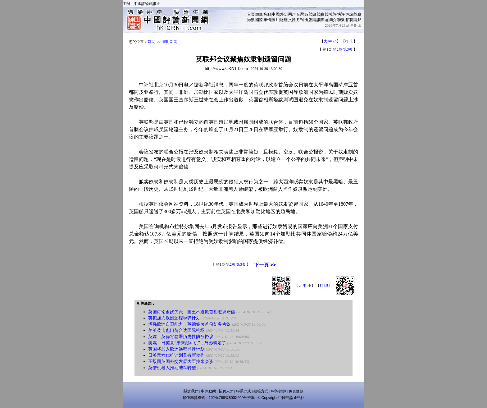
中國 (275, 14)
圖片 (275, 20)
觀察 (357, 14)
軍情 (267, 20)
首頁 (251, 14)
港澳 (251, 20)
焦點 (267, 14)
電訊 (316, 20)
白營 (324, 14)
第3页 (348, 49)
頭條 (259, 14)
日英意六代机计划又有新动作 (176, 355)
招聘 (349, 20)
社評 (333, 14)
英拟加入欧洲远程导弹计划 (174, 318)
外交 (283, 14)
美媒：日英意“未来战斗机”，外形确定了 (187, 343)
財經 (283, 20)
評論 (349, 14)
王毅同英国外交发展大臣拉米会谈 (180, 361)
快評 (341, 14)
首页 (151, 41)
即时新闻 (169, 41)
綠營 (316, 14)
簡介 (333, 20)
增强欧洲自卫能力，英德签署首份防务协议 (189, 324)
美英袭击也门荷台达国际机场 (176, 330)
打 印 (349, 41)
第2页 (337, 49)
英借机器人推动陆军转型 (172, 367)
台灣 (300, 14)
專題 (324, 20)
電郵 (357, 20)
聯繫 (341, 20)
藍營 (308, 14)
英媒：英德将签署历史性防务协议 (180, 336)
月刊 (300, 20)
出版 (308, 20)
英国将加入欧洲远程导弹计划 (176, 349)
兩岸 (292, 14)
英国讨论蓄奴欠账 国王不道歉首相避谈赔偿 (191, 311)
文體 (292, 20)
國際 (259, 20)
